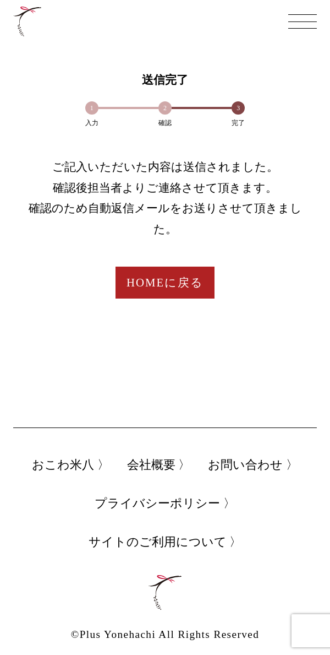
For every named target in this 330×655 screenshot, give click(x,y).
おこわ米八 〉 (70, 465)
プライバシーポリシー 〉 (165, 503)
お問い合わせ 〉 (253, 465)
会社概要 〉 (159, 465)
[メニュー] (302, 21)
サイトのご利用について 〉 (165, 542)
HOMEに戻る (165, 282)
